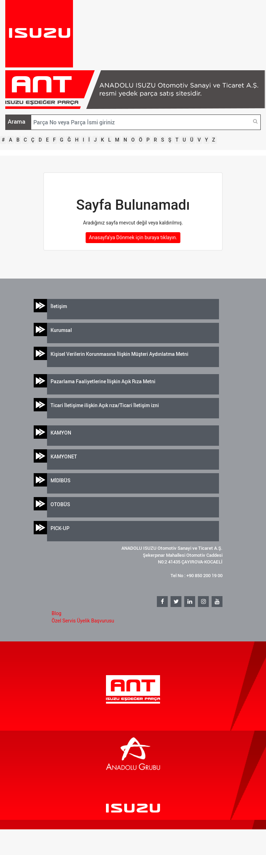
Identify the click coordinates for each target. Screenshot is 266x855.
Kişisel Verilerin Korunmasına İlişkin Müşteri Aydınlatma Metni (119, 354)
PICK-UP (60, 528)
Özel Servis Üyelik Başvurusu (83, 621)
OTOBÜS (60, 504)
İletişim (59, 306)
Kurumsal (61, 330)
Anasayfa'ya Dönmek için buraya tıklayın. (133, 237)
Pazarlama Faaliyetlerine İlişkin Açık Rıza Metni (103, 381)
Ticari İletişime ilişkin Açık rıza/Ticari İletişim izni (105, 405)
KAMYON (61, 432)
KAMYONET (64, 456)
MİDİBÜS (61, 480)
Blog (56, 613)
